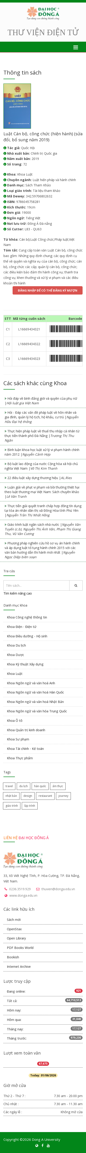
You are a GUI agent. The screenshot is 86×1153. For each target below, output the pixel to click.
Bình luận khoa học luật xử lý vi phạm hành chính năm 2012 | (42, 452)
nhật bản (11, 796)
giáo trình (12, 806)
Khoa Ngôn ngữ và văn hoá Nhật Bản (35, 701)
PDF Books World (20, 947)
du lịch (23, 786)
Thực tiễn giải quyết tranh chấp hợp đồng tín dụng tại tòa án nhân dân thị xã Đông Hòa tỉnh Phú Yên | (43, 510)
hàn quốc (40, 786)
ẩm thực (58, 786)
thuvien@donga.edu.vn (58, 889)
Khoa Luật (14, 673)
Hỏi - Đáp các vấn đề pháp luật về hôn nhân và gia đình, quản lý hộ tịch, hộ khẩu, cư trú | (41, 417)
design (27, 796)
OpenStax (14, 929)
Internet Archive (19, 966)
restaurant (45, 796)
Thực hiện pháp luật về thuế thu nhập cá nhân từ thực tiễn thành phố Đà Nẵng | (42, 435)
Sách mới (14, 919)
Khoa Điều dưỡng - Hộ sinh (27, 636)
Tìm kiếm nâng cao (17, 593)
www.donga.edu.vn (23, 895)
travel (9, 786)
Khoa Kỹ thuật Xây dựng (25, 664)
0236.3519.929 (20, 889)
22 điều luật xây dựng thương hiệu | (39, 478)
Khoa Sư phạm (18, 739)
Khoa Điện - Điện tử (21, 626)
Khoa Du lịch (16, 645)
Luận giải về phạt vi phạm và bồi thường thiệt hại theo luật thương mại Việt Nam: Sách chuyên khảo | (42, 492)
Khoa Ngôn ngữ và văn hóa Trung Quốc (37, 711)
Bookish (13, 957)
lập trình (29, 806)
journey (63, 796)
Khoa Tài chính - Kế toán (25, 748)
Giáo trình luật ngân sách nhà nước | (43, 529)
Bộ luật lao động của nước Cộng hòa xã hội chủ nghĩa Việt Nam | (41, 466)
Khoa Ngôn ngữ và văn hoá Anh (31, 683)
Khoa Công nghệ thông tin (27, 617)
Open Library (16, 938)
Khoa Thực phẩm (20, 758)
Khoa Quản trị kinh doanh (26, 730)
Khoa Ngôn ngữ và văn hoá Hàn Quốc (35, 692)
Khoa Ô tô (14, 720)
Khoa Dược (15, 655)
